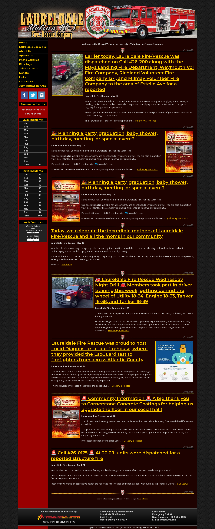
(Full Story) (67, 264)
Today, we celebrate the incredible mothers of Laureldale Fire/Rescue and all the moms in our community (117, 233)
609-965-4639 (178, 517)
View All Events (33, 113)
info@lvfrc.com (168, 519)
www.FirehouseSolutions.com (59, 521)
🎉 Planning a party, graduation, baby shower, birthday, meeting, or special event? (104, 136)
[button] (33, 51)
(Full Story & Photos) (145, 120)
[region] (33, 64)
